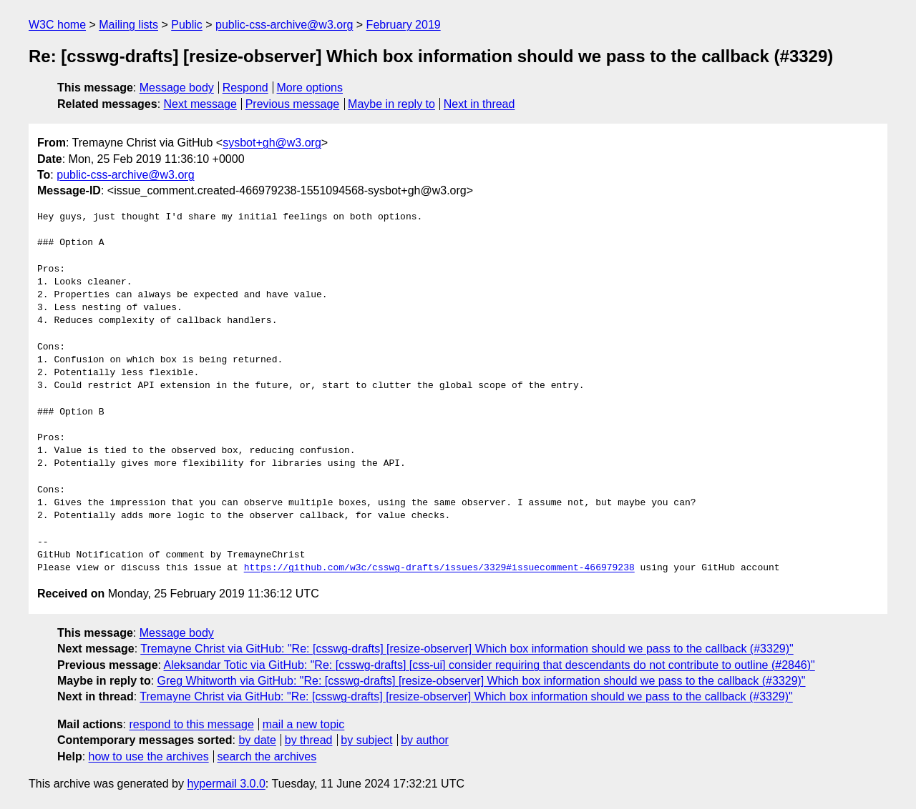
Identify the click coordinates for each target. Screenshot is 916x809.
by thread (309, 740)
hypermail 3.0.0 (226, 784)
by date (257, 740)
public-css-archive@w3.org (284, 25)
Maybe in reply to (391, 104)
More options (310, 87)
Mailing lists (128, 25)
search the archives (267, 756)
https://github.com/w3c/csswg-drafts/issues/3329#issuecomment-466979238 (439, 568)
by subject (366, 740)
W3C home (57, 25)
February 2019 (403, 25)
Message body (177, 87)
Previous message (292, 104)
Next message (200, 104)
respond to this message (191, 724)
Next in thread (479, 104)
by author (425, 740)
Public (187, 25)
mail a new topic (304, 724)
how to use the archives (149, 756)
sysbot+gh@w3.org (272, 143)
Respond (245, 87)
